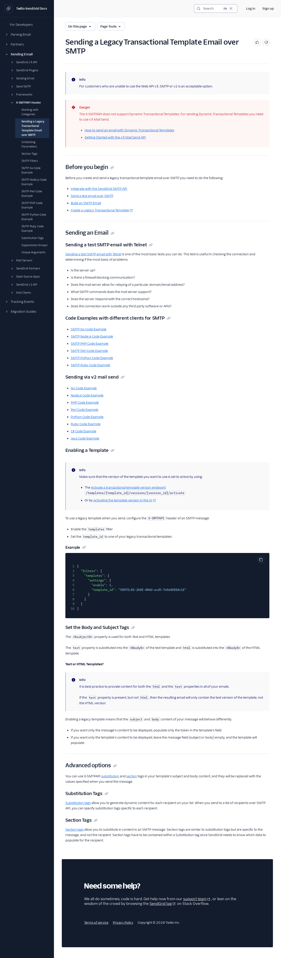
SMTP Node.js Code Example (92, 336)
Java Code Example (85, 438)
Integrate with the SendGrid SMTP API (99, 189)
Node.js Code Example (87, 395)
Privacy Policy (123, 923)
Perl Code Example (84, 410)
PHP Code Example (85, 403)
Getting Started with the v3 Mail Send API (115, 137)
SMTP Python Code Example (92, 358)
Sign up (268, 9)
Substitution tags (78, 803)
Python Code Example (87, 417)
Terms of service (96, 923)
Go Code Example (84, 388)
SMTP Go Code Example (88, 329)
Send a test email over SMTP (92, 196)
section (131, 776)
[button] (26, 34)
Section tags (74, 830)
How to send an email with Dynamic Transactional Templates (129, 130)
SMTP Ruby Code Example (90, 365)
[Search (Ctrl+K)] (215, 8)
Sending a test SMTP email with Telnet (93, 254)
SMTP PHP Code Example (89, 344)
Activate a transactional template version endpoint (128, 488)
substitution (110, 776)
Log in (250, 9)
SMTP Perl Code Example (89, 351)
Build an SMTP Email (86, 203)
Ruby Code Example (86, 424)
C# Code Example (83, 431)
